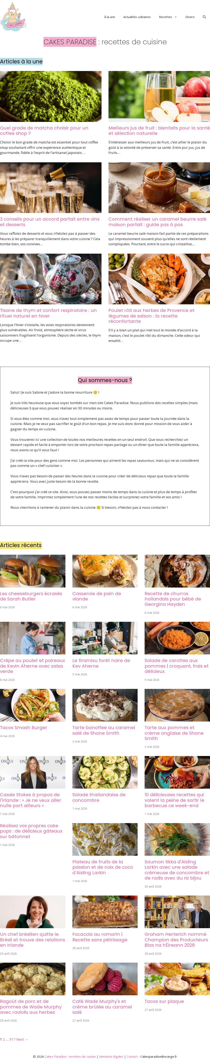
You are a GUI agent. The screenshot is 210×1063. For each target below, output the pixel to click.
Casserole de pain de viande (96, 596)
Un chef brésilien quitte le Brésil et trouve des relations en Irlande (32, 939)
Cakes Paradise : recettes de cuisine (70, 1056)
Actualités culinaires (137, 17)
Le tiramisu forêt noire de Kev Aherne (101, 663)
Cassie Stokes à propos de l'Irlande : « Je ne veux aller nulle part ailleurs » (30, 800)
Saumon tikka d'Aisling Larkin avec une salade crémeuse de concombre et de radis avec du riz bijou (177, 870)
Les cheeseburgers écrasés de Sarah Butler (31, 596)
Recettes (170, 17)
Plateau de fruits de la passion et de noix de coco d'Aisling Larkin (102, 867)
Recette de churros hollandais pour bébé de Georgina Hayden (173, 599)
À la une (109, 17)
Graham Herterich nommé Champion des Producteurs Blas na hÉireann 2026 (176, 939)
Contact (132, 1056)
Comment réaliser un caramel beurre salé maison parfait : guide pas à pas (157, 222)
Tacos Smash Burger (23, 727)
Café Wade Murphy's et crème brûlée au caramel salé (102, 1006)
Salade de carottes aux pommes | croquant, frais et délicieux (177, 666)
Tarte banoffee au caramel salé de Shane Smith (103, 730)
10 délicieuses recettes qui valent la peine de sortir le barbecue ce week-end (174, 800)
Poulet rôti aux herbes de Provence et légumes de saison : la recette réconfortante (151, 315)
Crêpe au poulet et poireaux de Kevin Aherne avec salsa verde (32, 666)
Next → (22, 1039)
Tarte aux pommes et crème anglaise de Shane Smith (174, 733)
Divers (190, 17)
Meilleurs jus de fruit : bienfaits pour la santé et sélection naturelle (159, 130)
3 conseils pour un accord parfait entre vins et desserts (49, 222)
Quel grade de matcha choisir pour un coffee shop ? (44, 130)
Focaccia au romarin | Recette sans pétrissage (99, 937)
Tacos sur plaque (164, 1001)
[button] (204, 17)
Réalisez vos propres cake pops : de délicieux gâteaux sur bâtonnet (31, 831)
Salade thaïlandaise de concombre (99, 797)
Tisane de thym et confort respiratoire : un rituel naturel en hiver (48, 313)
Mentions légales (111, 1056)
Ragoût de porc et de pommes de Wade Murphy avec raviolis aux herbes (31, 1006)
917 (12, 1039)
